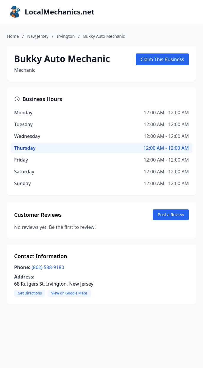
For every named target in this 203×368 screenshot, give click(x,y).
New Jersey (37, 36)
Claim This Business (162, 59)
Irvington (66, 36)
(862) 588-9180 (48, 267)
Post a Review (171, 214)
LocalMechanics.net (59, 12)
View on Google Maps (69, 293)
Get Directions (30, 293)
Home (13, 36)
